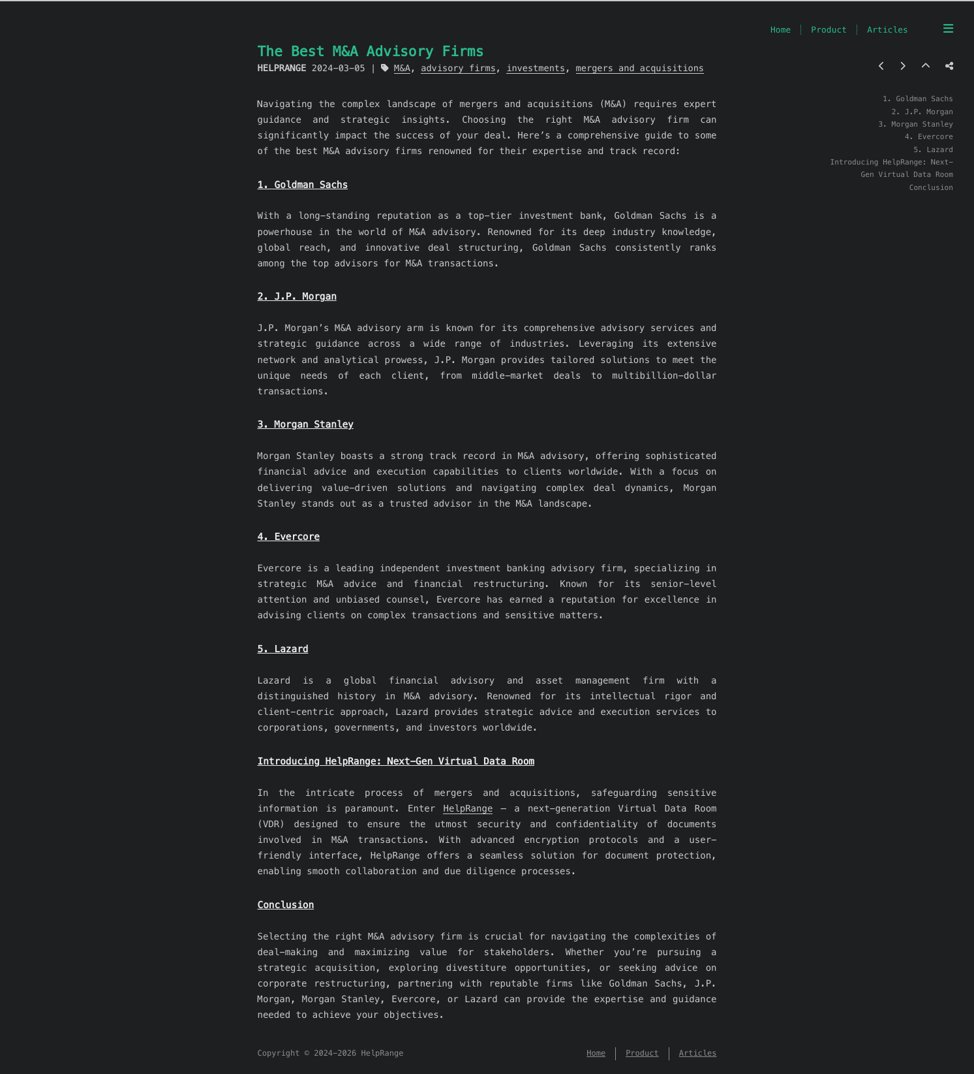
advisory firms (458, 68)
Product (829, 29)
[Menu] (948, 29)
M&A (402, 68)
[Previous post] (882, 66)
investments (535, 68)
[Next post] (903, 66)
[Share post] (949, 66)
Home (780, 29)
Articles (887, 29)
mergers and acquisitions (640, 68)
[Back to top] (925, 66)
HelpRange (468, 808)
